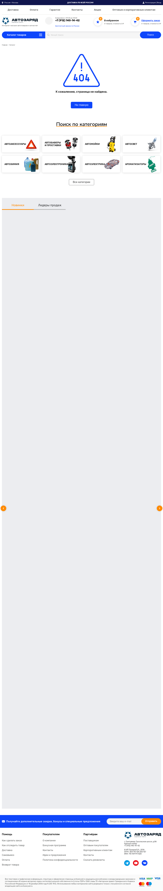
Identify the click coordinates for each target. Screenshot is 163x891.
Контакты (77, 9)
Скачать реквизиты (94, 859)
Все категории (81, 182)
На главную (81, 105)
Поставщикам (91, 840)
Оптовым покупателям (95, 845)
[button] (10, 3)
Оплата (34, 9)
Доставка (13, 9)
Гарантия (55, 9)
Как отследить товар (13, 845)
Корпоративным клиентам (97, 850)
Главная (4, 45)
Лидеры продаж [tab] (49, 205)
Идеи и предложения (54, 855)
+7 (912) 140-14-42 (67, 20)
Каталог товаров (16, 35)
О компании (49, 840)
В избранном (111, 20)
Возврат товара (10, 864)
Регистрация (150, 3)
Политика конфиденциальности (60, 859)
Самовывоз (8, 855)
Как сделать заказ (12, 840)
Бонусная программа (54, 845)
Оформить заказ (150, 20)
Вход (159, 3)
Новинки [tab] (18, 205)
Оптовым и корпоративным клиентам (133, 9)
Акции (97, 9)
